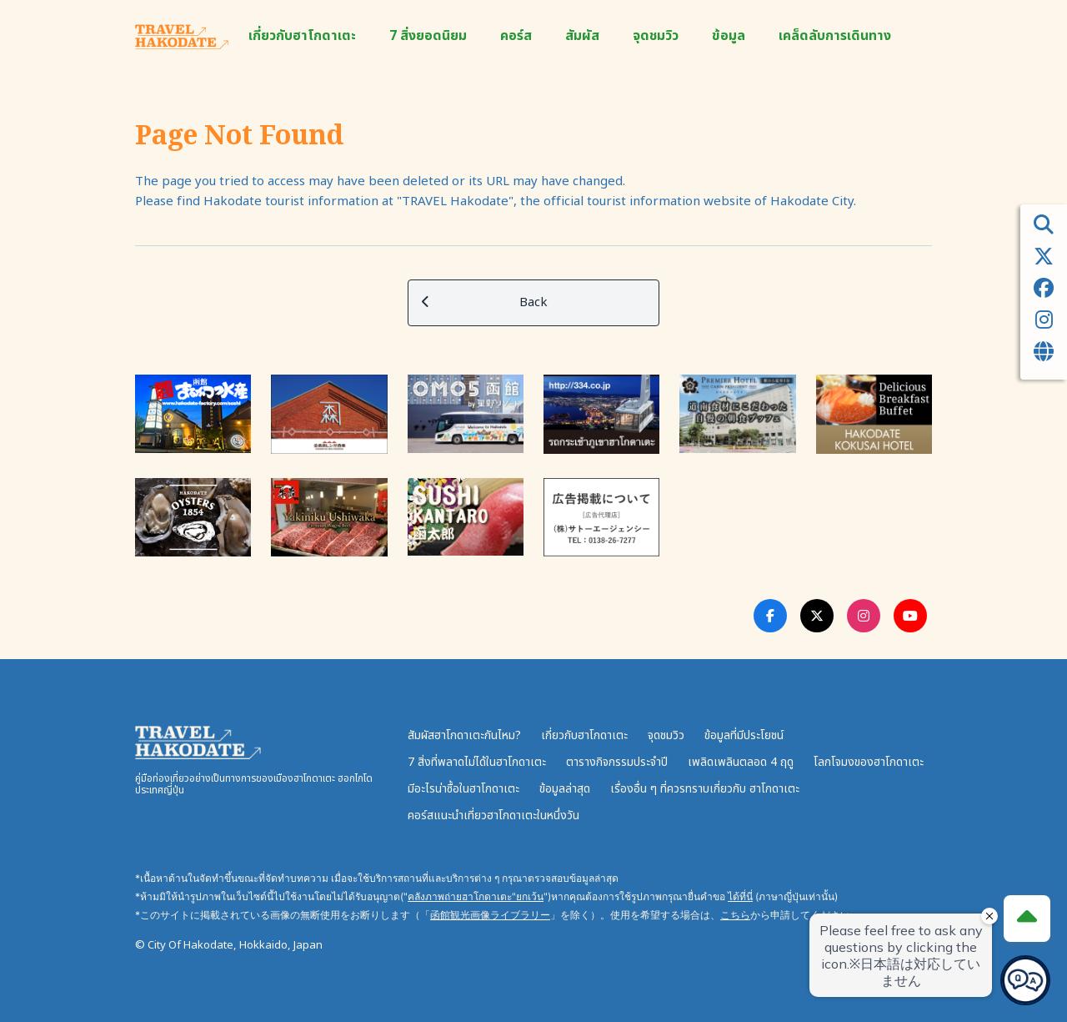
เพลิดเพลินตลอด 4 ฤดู (741, 762)
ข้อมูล (728, 36)
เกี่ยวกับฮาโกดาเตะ (302, 36)
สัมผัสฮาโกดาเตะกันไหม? (464, 735)
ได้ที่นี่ (740, 896)
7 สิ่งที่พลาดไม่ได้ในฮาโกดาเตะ (477, 762)
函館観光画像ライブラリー (490, 915)
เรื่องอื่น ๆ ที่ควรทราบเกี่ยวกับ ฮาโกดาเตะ (704, 789)
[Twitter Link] (817, 615)
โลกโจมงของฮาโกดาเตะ (869, 762)
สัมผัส (582, 36)
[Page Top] (1027, 918)
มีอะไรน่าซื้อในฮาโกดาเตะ (463, 789)
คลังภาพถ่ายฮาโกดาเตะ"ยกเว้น (476, 896)
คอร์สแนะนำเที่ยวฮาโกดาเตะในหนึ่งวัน (493, 815)
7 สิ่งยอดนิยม (428, 36)
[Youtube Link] (910, 615)
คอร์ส (516, 36)
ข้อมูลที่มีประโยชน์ (744, 735)
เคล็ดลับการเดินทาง (835, 36)
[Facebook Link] (770, 615)
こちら (735, 915)
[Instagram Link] (863, 615)
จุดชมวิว (656, 36)
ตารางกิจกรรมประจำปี (617, 762)
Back (485, 303)
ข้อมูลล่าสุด (564, 789)
